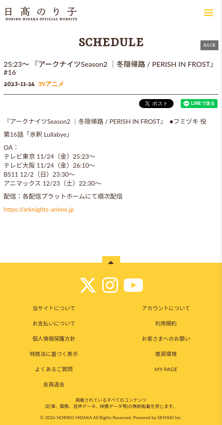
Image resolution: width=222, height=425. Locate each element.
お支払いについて (53, 323)
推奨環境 (166, 354)
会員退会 (54, 384)
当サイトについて (53, 308)
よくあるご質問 (54, 369)
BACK (209, 45)
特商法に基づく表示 (54, 354)
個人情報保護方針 (53, 338)
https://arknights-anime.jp (39, 209)
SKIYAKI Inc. (169, 417)
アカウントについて (166, 308)
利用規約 (166, 323)
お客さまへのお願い (166, 338)
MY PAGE (165, 369)
